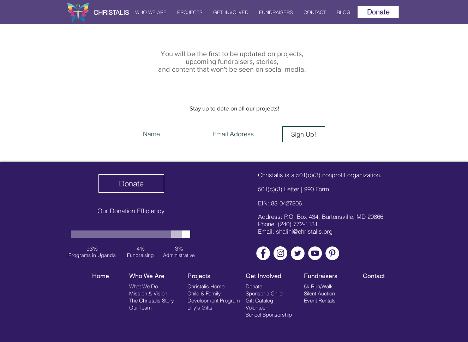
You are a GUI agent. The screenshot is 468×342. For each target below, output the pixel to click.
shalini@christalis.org (304, 231)
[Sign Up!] (303, 134)
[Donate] (378, 12)
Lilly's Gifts (199, 307)
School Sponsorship (269, 314)
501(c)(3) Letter (278, 189)
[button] (151, 12)
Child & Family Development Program (213, 297)
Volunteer (256, 307)
